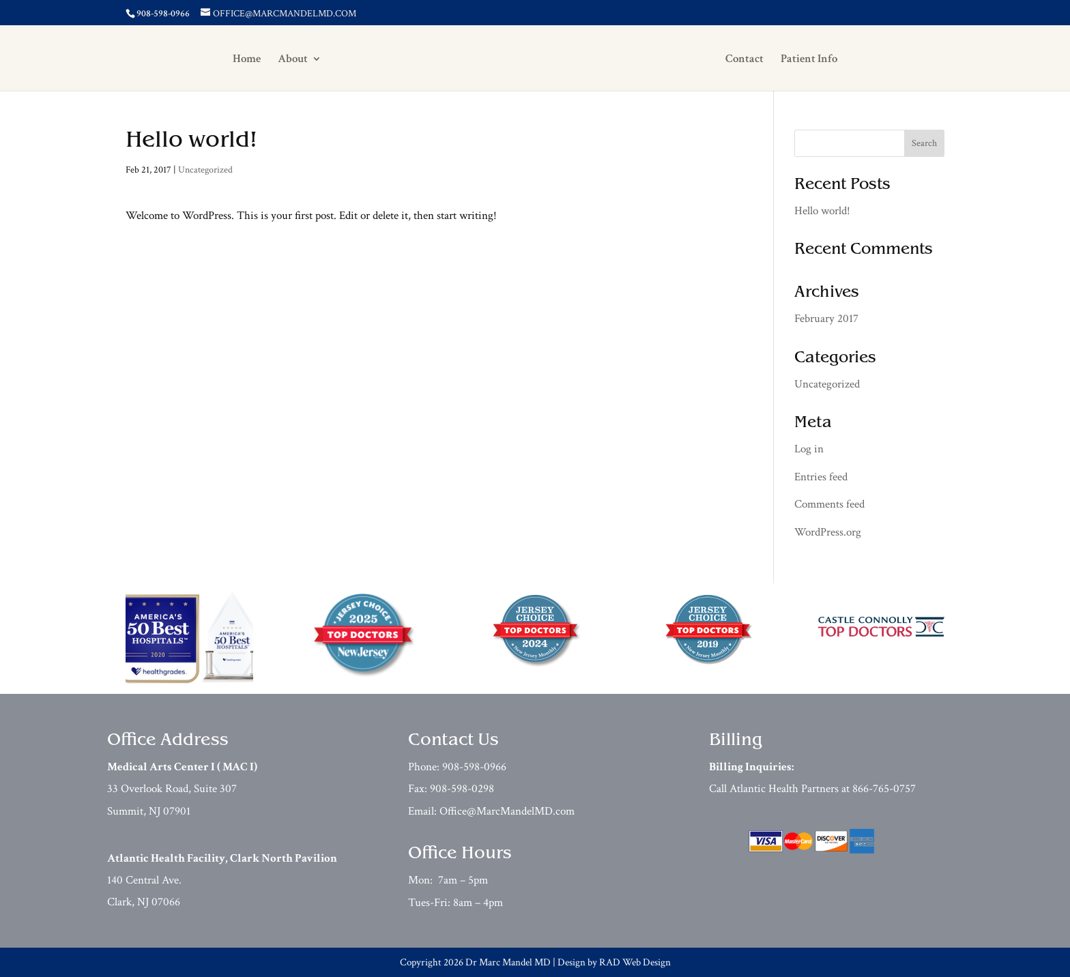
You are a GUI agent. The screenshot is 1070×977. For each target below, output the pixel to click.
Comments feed (829, 504)
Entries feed (821, 476)
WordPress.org (827, 532)
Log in (809, 448)
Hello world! (191, 141)
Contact (754, 60)
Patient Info (818, 60)
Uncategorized (205, 170)
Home (237, 60)
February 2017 (826, 318)
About (283, 60)
